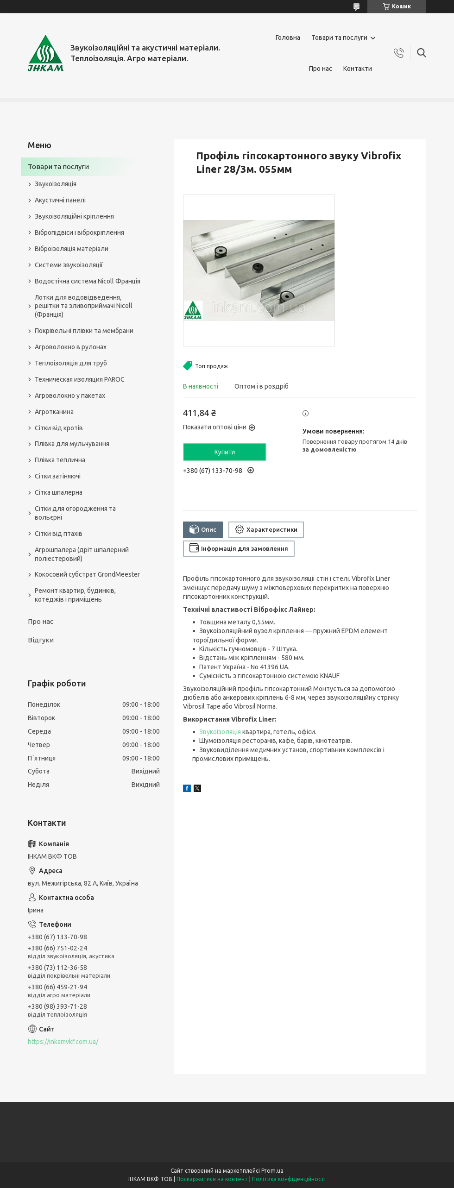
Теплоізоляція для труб (71, 363)
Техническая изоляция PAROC (80, 379)
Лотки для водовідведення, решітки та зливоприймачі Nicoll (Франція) (83, 306)
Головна (288, 37)
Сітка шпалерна (58, 492)
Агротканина (54, 411)
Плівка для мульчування (72, 443)
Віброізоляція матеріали (71, 248)
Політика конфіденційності (289, 1179)
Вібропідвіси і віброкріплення (79, 232)
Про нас (320, 68)
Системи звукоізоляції (69, 265)
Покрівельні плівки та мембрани (84, 330)
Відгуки (41, 640)
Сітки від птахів (58, 533)
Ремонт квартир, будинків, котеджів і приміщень (75, 595)
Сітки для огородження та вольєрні (75, 513)
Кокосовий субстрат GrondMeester (87, 574)
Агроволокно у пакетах (70, 395)
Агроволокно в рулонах (71, 347)
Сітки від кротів (59, 428)
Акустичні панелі (60, 200)
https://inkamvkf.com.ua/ (63, 1041)
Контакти (357, 68)
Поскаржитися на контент (212, 1179)
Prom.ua (272, 1171)
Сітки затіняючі (58, 476)
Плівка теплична (60, 460)
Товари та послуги (339, 37)
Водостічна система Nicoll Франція (87, 281)
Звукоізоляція (220, 731)
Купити (224, 452)
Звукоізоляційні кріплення (74, 216)
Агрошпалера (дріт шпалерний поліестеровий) (82, 554)
